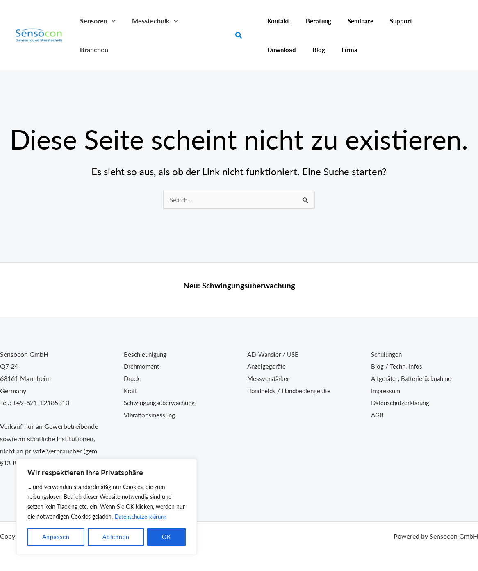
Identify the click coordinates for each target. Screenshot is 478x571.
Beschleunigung (146, 354)
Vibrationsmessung (151, 415)
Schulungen (388, 354)
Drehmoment (143, 366)
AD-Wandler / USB (275, 354)
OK (166, 536)
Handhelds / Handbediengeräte (292, 390)
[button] (110, 21)
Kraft (131, 390)
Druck (132, 378)
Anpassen (56, 536)
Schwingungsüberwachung (248, 285)
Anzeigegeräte (267, 366)
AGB (378, 415)
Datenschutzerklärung (142, 516)
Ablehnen (116, 536)
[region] (106, 507)
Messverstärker (269, 378)
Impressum (386, 390)
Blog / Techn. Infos (397, 366)
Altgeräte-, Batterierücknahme (414, 378)
